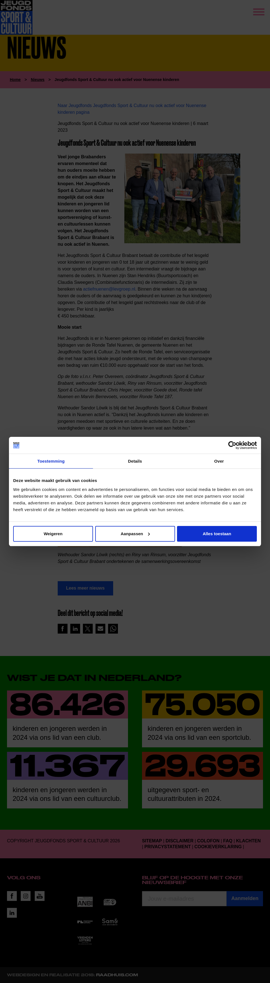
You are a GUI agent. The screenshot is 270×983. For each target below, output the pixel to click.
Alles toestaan (217, 533)
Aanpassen (135, 533)
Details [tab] (135, 461)
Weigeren (53, 533)
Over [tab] (219, 461)
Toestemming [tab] (51, 461)
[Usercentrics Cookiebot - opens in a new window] (232, 445)
